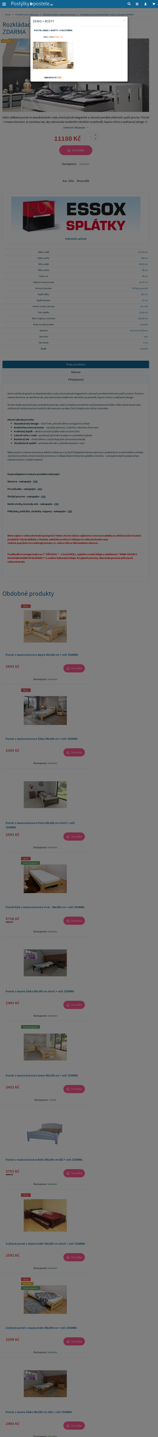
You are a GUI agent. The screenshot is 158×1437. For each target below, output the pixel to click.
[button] (137, 4)
